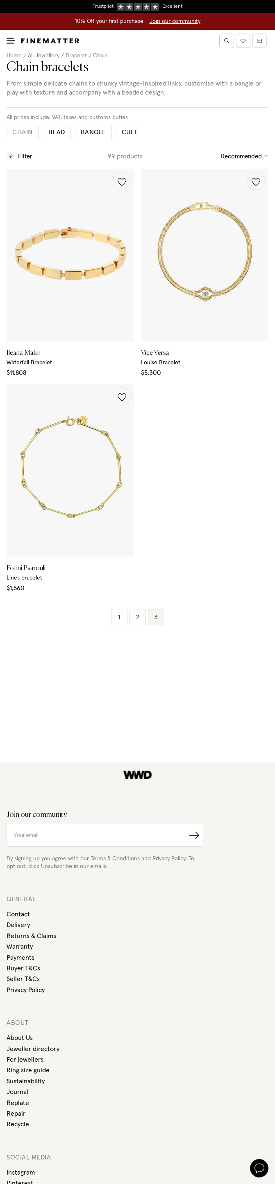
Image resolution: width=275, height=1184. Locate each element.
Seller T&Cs (23, 979)
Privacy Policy (26, 990)
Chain (100, 56)
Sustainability (26, 1081)
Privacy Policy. (169, 859)
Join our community (175, 21)
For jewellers (25, 1059)
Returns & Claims (31, 936)
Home (14, 56)
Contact (18, 914)
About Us (20, 1038)
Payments (20, 957)
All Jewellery (43, 56)
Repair (16, 1113)
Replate (18, 1103)
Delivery (18, 925)
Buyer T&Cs (23, 968)
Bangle (93, 132)
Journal (17, 1092)
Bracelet (76, 56)
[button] (122, 181)
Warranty (20, 946)
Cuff (130, 132)
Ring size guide (28, 1070)
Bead (56, 132)
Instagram (21, 1172)
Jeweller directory (33, 1049)
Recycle (18, 1124)
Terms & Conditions (115, 859)
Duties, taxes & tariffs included (137, 6)
